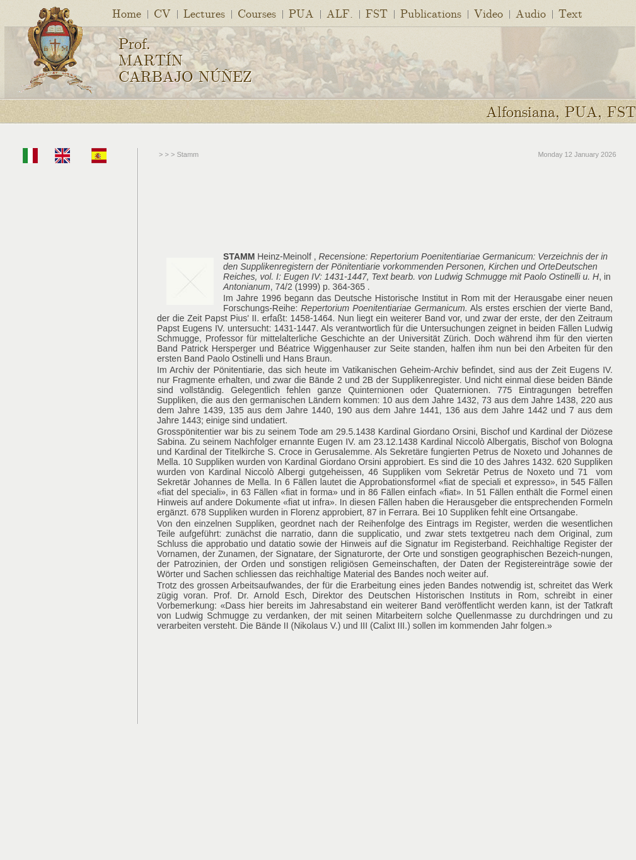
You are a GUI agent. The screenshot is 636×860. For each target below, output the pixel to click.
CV (162, 13)
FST (377, 13)
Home (126, 13)
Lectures (204, 13)
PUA (301, 13)
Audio (531, 13)
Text (570, 13)
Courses (257, 13)
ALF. (340, 13)
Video (488, 13)
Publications (430, 13)
